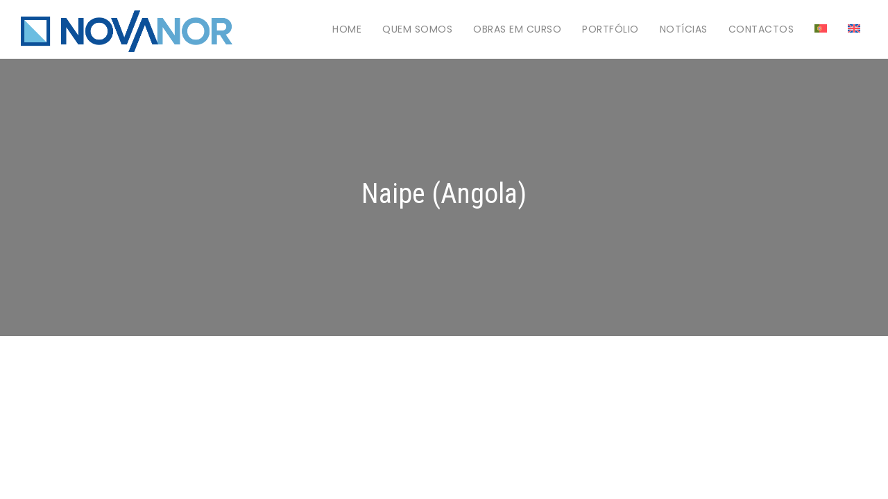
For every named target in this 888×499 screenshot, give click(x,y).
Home (346, 29)
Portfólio (610, 29)
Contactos (761, 29)
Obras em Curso (517, 29)
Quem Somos (417, 29)
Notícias (684, 29)
